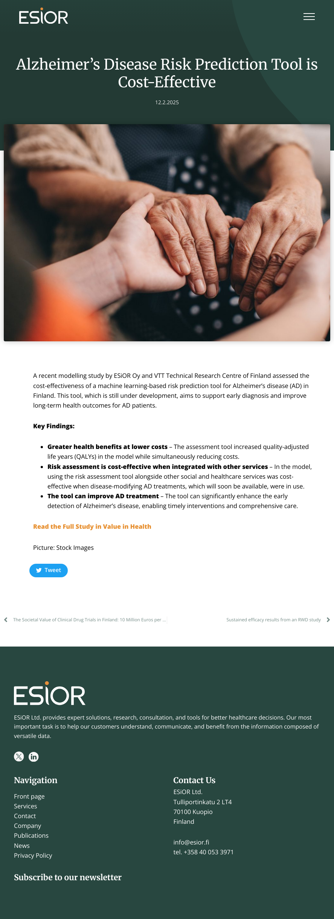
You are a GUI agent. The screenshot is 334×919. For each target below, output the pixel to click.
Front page (29, 796)
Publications (31, 835)
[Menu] (309, 17)
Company (27, 826)
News (22, 845)
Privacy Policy (33, 855)
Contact (25, 816)
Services (25, 806)
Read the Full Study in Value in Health (93, 526)
